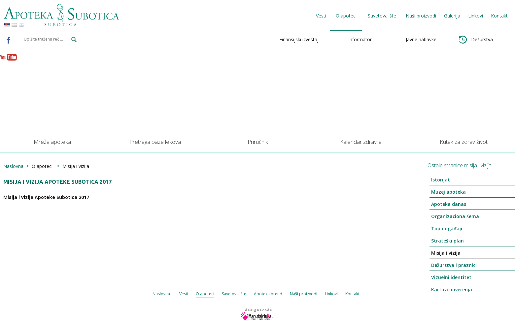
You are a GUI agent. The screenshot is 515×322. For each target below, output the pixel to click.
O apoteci (205, 294)
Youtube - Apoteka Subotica (8, 57)
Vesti (321, 16)
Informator (360, 39)
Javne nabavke (421, 39)
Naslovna (13, 166)
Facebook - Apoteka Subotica (8, 39)
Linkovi (475, 16)
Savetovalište (234, 294)
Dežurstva (476, 39)
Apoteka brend (268, 294)
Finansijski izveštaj (299, 39)
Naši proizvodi (421, 16)
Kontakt (499, 16)
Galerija (452, 16)
